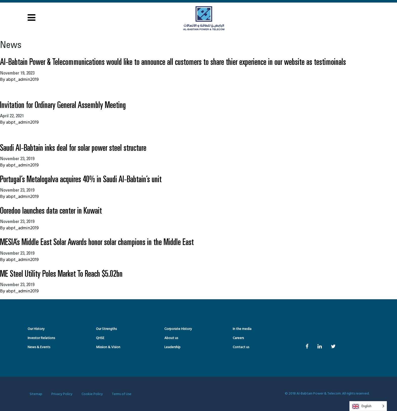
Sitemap (36, 394)
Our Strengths (106, 329)
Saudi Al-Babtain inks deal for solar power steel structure (73, 147)
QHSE (100, 338)
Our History (36, 329)
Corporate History (178, 329)
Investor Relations (41, 338)
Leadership (172, 347)
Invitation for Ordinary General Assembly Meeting (63, 104)
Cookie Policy (92, 394)
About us (171, 338)
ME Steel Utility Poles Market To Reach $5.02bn (61, 273)
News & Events (39, 347)
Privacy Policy (61, 394)
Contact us (241, 347)
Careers (238, 338)
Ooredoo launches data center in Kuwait (51, 210)
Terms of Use (121, 394)
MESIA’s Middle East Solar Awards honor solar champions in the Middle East (97, 241)
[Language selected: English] (368, 406)
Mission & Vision (108, 347)
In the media (242, 329)
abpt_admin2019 (22, 79)
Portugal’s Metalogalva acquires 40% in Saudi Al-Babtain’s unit (81, 178)
